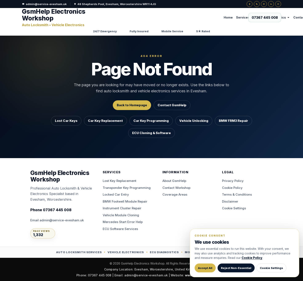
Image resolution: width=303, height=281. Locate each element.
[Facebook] (249, 4)
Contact (194, 17)
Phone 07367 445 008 (51, 210)
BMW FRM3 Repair (233, 121)
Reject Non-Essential (236, 268)
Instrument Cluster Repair (122, 208)
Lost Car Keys (66, 121)
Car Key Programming (151, 121)
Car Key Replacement (105, 121)
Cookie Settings (234, 208)
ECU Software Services (120, 229)
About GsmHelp (174, 181)
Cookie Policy (232, 188)
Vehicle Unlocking (193, 121)
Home (122, 17)
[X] (257, 4)
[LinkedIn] (271, 4)
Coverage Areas (174, 194)
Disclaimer (230, 201)
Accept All (205, 268)
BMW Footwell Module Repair (125, 201)
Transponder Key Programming (127, 188)
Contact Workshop (176, 188)
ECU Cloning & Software (151, 133)
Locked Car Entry (116, 194)
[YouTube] (278, 4)
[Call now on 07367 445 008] (264, 17)
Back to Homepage (132, 105)
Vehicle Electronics (168, 17)
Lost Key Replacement (119, 181)
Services (139, 17)
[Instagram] (264, 4)
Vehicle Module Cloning (121, 215)
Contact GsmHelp (172, 105)
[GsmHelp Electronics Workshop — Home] (56, 17)
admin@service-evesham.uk (44, 4)
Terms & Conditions (237, 194)
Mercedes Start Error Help (123, 222)
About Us (211, 17)
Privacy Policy (233, 181)
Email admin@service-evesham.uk (57, 220)
